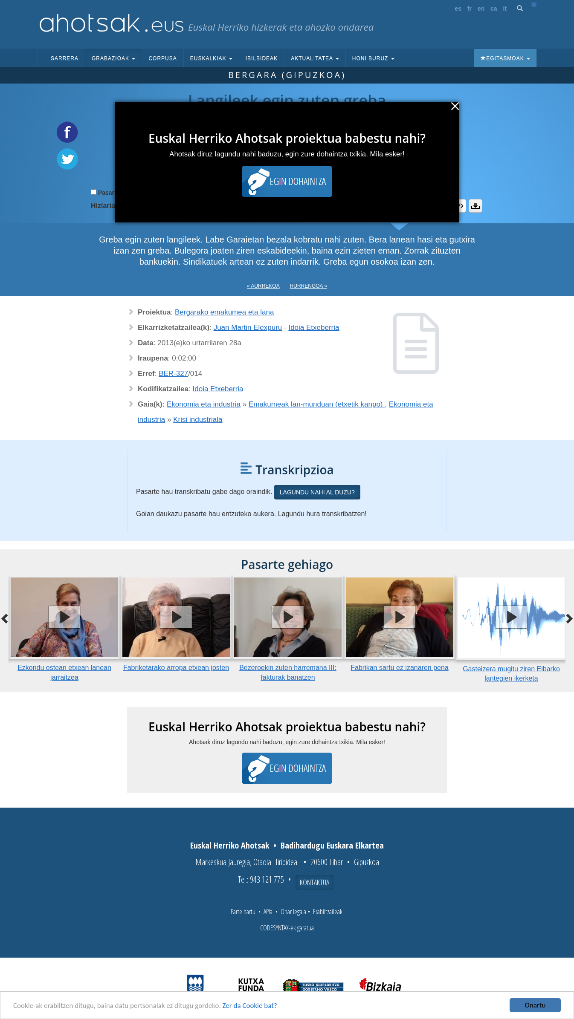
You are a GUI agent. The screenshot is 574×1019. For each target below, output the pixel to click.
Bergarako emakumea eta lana (224, 312)
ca (493, 8)
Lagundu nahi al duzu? (317, 492)
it (505, 8)
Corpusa (162, 58)
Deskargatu (475, 206)
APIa (268, 911)
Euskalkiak (211, 58)
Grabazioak (113, 58)
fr (469, 8)
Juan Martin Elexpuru (248, 327)
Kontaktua (314, 882)
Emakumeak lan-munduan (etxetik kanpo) (317, 404)
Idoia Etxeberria (313, 327)
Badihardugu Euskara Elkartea (332, 845)
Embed (459, 206)
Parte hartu (243, 911)
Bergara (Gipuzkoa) (287, 75)
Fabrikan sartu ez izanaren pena (399, 667)
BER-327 (173, 373)
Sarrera (64, 58)
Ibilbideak (262, 58)
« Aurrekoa (263, 286)
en (481, 8)
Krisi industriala (197, 420)
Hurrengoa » (308, 286)
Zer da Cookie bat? (250, 1006)
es (458, 8)
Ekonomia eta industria (204, 404)
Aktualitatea (315, 58)
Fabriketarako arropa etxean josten (176, 667)
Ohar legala (293, 911)
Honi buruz (373, 58)
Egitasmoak (505, 58)
